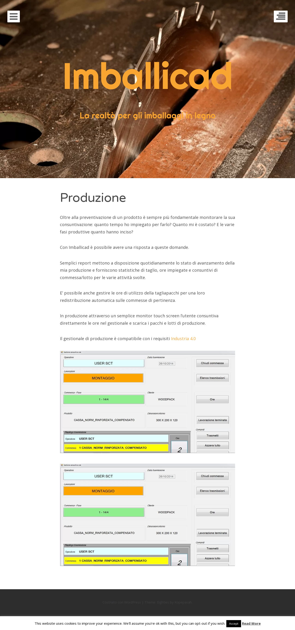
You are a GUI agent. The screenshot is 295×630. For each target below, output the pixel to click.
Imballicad (147, 75)
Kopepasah (183, 602)
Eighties (163, 602)
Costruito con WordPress (122, 602)
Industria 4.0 (183, 338)
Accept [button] (233, 623)
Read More (251, 623)
